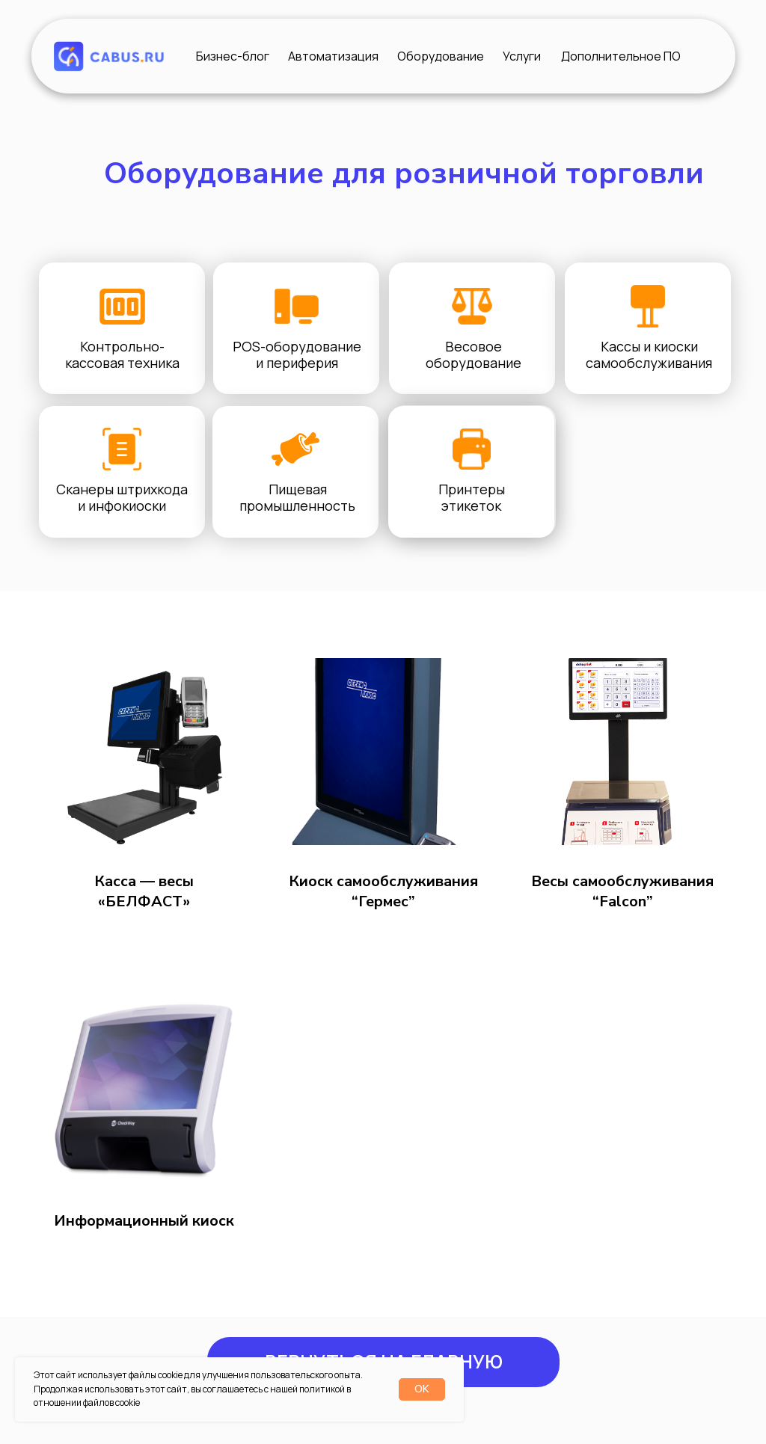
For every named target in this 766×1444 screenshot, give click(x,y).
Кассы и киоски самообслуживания (649, 354)
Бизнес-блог (232, 56)
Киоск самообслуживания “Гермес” (383, 891)
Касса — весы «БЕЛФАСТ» (144, 891)
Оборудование (440, 56)
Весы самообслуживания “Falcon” (622, 891)
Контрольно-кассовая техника (122, 354)
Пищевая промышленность (297, 497)
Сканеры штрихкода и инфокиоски (122, 497)
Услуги (522, 56)
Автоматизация (333, 56)
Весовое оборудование (473, 354)
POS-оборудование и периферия (297, 354)
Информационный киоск (144, 1221)
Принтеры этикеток (471, 497)
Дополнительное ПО (621, 56)
